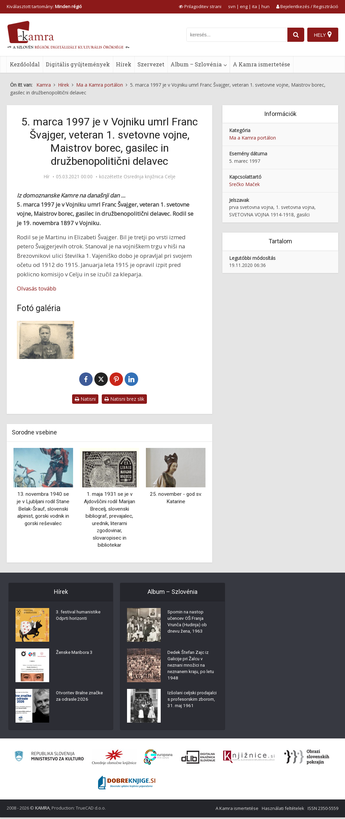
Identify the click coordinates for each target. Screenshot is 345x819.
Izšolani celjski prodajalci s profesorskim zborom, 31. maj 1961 (191, 706)
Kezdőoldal (25, 64)
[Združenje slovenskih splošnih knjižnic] (249, 758)
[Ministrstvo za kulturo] (49, 759)
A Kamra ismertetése (261, 64)
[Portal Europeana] (158, 758)
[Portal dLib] (198, 758)
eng (244, 6)
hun (265, 6)
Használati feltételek (283, 810)
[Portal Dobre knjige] (126, 784)
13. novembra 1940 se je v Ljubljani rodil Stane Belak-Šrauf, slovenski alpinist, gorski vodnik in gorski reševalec (43, 508)
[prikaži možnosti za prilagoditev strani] (200, 6)
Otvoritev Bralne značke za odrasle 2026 (75, 700)
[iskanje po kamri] (236, 35)
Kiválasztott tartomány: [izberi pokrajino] (44, 6)
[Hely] (322, 35)
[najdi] (295, 35)
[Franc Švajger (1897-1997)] (45, 340)
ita (254, 6)
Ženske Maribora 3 (75, 653)
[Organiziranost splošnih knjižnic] (114, 758)
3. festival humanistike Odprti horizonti (80, 616)
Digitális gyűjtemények (78, 64)
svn (232, 6)
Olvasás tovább (36, 288)
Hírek (123, 64)
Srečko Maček (244, 184)
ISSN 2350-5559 (323, 810)
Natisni (85, 399)
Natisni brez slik (124, 399)
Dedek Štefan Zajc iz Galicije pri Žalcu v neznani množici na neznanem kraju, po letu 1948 (189, 667)
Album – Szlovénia (196, 64)
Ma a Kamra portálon (252, 137)
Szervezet (150, 64)
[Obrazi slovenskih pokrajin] (307, 758)
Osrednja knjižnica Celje (150, 177)
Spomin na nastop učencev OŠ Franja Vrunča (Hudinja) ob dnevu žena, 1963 (188, 623)
